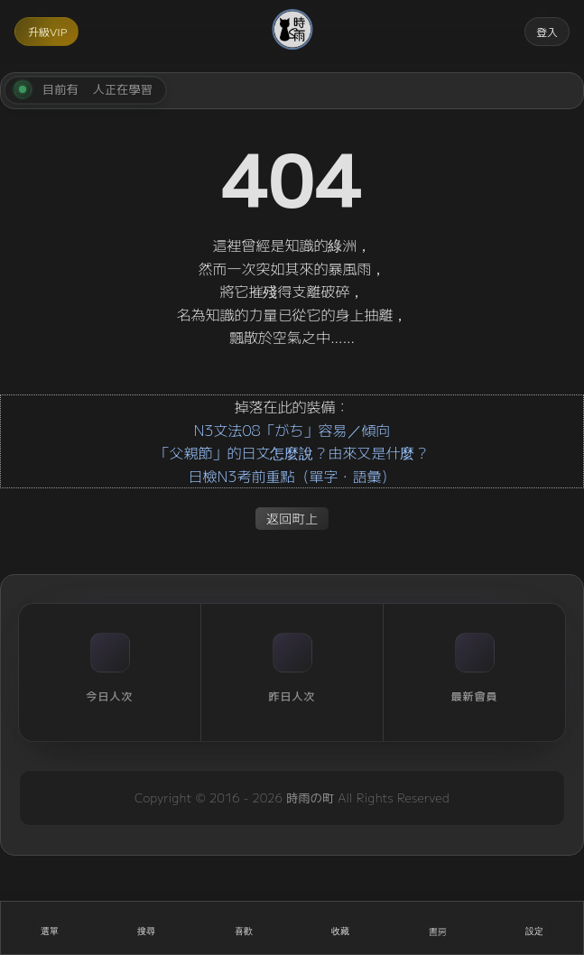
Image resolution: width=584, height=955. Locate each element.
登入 (547, 31)
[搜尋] (147, 928)
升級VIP (47, 31)
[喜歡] (243, 928)
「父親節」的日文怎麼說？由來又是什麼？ (291, 452)
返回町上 (292, 517)
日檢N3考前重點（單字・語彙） (291, 476)
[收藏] (341, 928)
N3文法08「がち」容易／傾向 (291, 429)
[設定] (535, 928)
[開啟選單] (49, 928)
